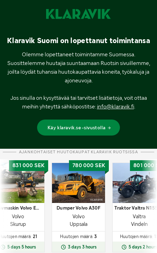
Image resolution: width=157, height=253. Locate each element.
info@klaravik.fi (115, 106)
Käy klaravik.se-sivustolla (79, 127)
